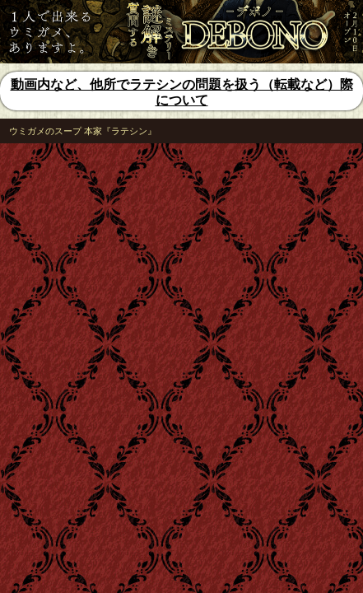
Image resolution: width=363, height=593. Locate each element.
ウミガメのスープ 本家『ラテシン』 (82, 131)
